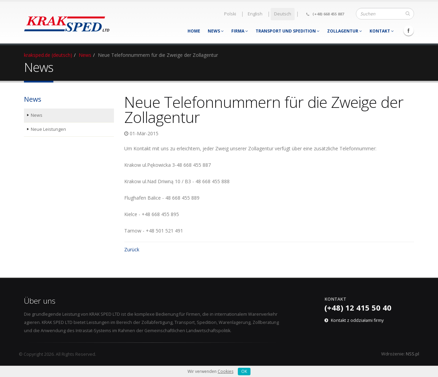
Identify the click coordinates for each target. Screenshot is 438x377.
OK (244, 371)
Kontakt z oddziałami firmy (357, 320)
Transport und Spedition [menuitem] (288, 31)
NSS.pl (412, 354)
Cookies (225, 371)
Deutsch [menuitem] (282, 14)
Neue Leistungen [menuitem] (48, 129)
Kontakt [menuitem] (382, 31)
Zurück (131, 249)
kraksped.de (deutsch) (48, 55)
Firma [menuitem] (239, 31)
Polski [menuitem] (230, 14)
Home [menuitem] (194, 31)
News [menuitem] (216, 31)
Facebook (408, 30)
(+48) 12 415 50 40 (357, 307)
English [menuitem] (255, 14)
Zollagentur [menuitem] (344, 31)
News (85, 55)
